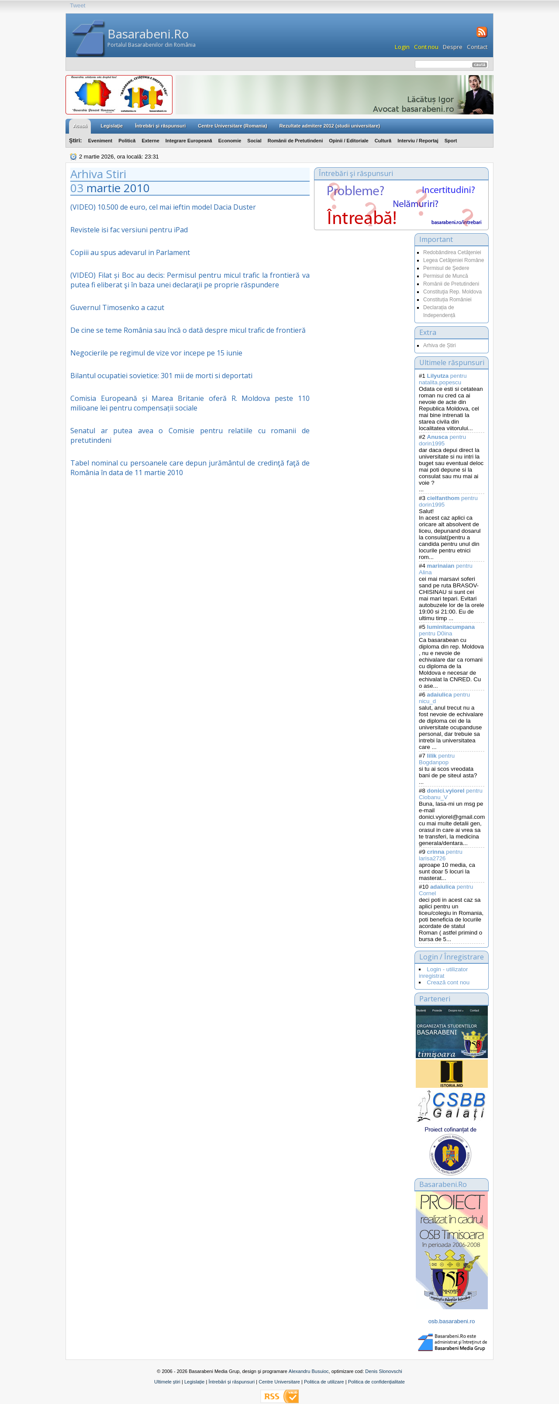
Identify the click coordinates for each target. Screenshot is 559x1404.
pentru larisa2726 (440, 855)
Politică (126, 140)
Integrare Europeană (189, 140)
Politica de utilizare (324, 1381)
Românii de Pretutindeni (295, 140)
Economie (230, 140)
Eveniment (100, 140)
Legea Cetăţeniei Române (453, 260)
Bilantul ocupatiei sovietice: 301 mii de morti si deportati (161, 375)
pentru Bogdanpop (437, 759)
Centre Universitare (279, 1381)
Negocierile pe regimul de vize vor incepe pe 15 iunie (156, 353)
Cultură (383, 140)
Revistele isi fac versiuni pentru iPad (129, 230)
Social (254, 140)
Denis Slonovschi (383, 1371)
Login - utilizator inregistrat (443, 972)
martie (103, 188)
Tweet (78, 5)
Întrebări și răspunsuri (231, 1381)
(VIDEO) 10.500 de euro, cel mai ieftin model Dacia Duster (163, 207)
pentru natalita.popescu (443, 379)
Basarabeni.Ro (148, 33)
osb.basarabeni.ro (451, 1321)
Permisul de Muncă (445, 276)
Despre (452, 47)
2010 (137, 188)
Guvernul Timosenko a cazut (117, 307)
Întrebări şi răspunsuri (160, 125)
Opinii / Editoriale (348, 140)
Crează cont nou (448, 982)
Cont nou (426, 47)
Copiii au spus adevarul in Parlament (130, 252)
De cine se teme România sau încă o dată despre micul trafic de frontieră (188, 330)
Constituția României (447, 300)
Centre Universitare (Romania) (232, 125)
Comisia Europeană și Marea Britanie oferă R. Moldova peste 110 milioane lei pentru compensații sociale (190, 403)
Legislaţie (111, 125)
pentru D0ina (447, 630)
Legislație (194, 1381)
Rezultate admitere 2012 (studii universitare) (330, 125)
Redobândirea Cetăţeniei (452, 252)
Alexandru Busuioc (309, 1371)
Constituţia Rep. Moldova (452, 292)
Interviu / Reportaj (417, 140)
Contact (477, 47)
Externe (150, 140)
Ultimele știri (167, 1381)
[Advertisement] (362, 320)
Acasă (80, 125)
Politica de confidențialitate (376, 1381)
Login (402, 47)
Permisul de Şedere (446, 268)
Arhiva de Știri (439, 345)
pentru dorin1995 (442, 440)
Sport (451, 140)
